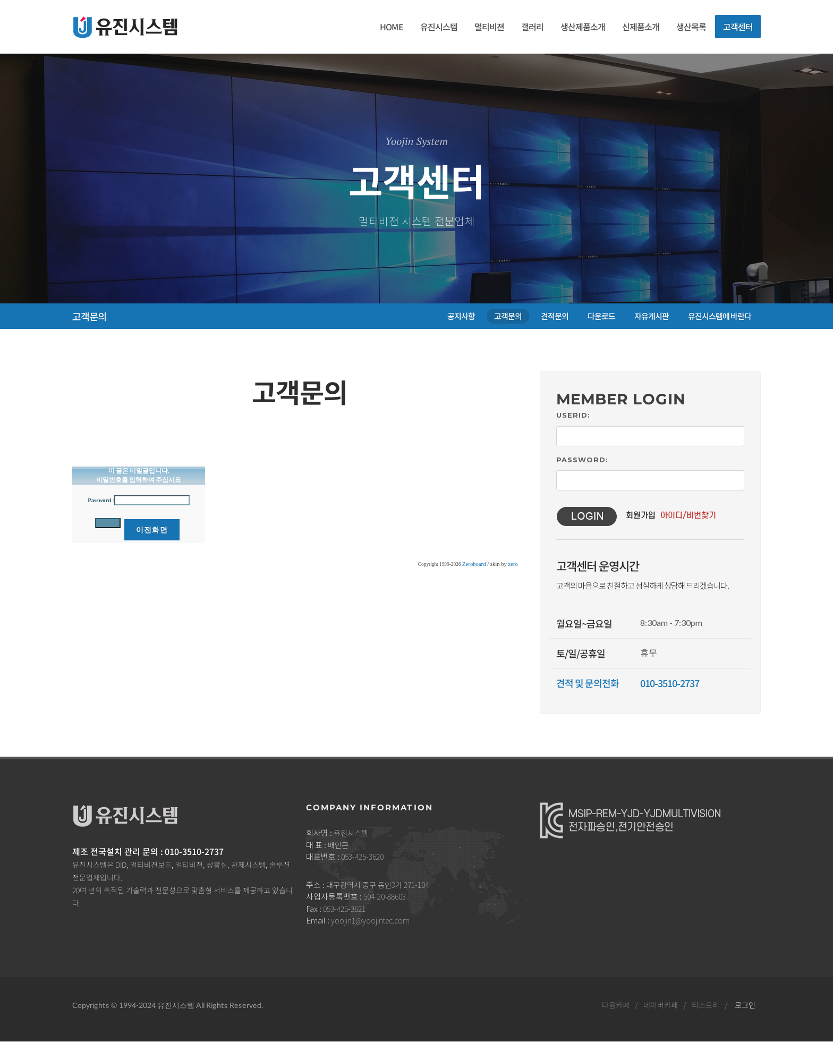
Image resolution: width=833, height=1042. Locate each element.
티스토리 (705, 1004)
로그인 (745, 1004)
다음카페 (616, 1004)
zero (513, 564)
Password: (582, 459)
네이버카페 (660, 1004)
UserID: (573, 415)
